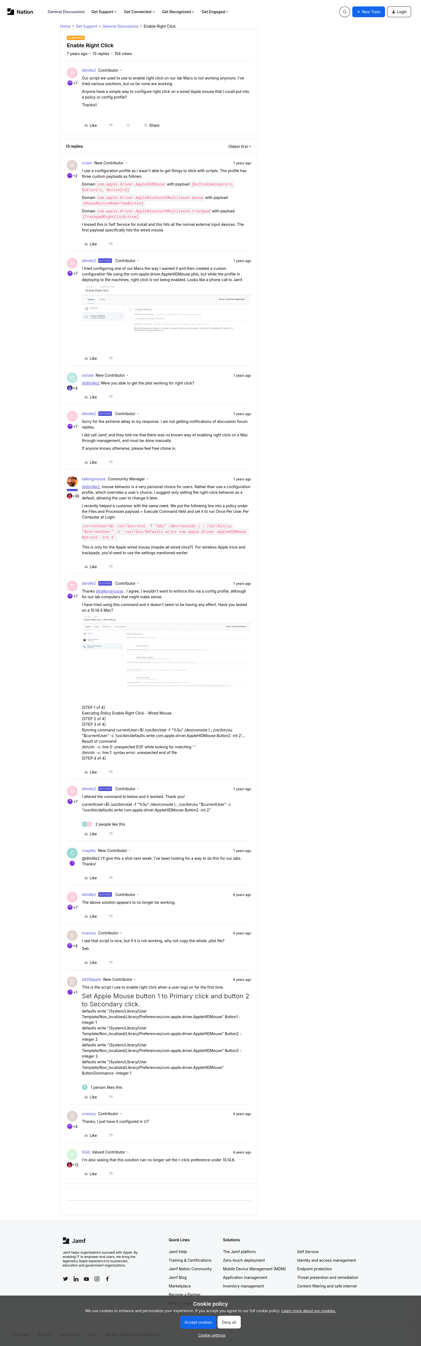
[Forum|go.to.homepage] (20, 11)
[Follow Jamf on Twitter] (65, 1279)
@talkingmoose (109, 591)
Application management (245, 1277)
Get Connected (140, 11)
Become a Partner (185, 1294)
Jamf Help (178, 1251)
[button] (368, 11)
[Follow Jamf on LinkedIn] (76, 1279)
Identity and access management (326, 1260)
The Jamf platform (239, 1251)
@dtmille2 (91, 383)
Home (65, 26)
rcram (87, 163)
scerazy (89, 933)
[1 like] (102, 1087)
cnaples (89, 850)
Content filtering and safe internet (327, 1286)
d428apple (91, 979)
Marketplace (180, 1286)
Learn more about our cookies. (309, 1310)
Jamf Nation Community (190, 1269)
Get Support (104, 11)
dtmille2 (89, 70)
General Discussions (66, 11)
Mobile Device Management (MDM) (254, 1269)
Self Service (308, 1251)
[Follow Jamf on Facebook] (107, 1279)
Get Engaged (215, 11)
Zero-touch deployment (244, 1260)
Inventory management (243, 1286)
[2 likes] (103, 824)
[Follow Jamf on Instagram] (97, 1279)
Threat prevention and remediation (327, 1277)
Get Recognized (178, 11)
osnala (87, 375)
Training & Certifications (190, 1260)
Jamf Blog (178, 1277)
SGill (86, 1152)
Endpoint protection (314, 1269)
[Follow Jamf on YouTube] (86, 1279)
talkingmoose (94, 479)
